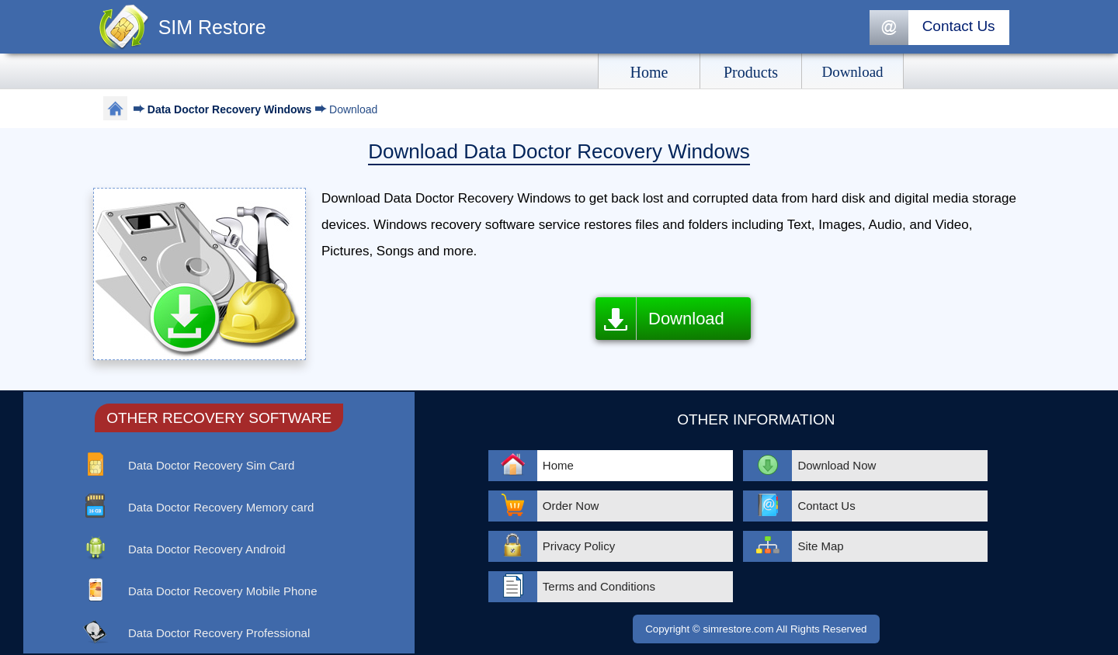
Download (686, 318)
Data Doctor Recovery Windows (231, 109)
